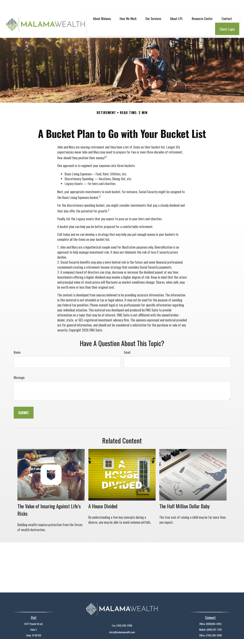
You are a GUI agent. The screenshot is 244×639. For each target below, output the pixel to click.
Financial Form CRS (124, 633)
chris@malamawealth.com (122, 621)
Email (127, 341)
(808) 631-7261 (214, 618)
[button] (101, 7)
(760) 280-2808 (214, 624)
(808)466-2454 (213, 613)
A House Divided (102, 495)
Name (17, 341)
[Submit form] (24, 401)
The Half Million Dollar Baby (184, 495)
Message (19, 366)
